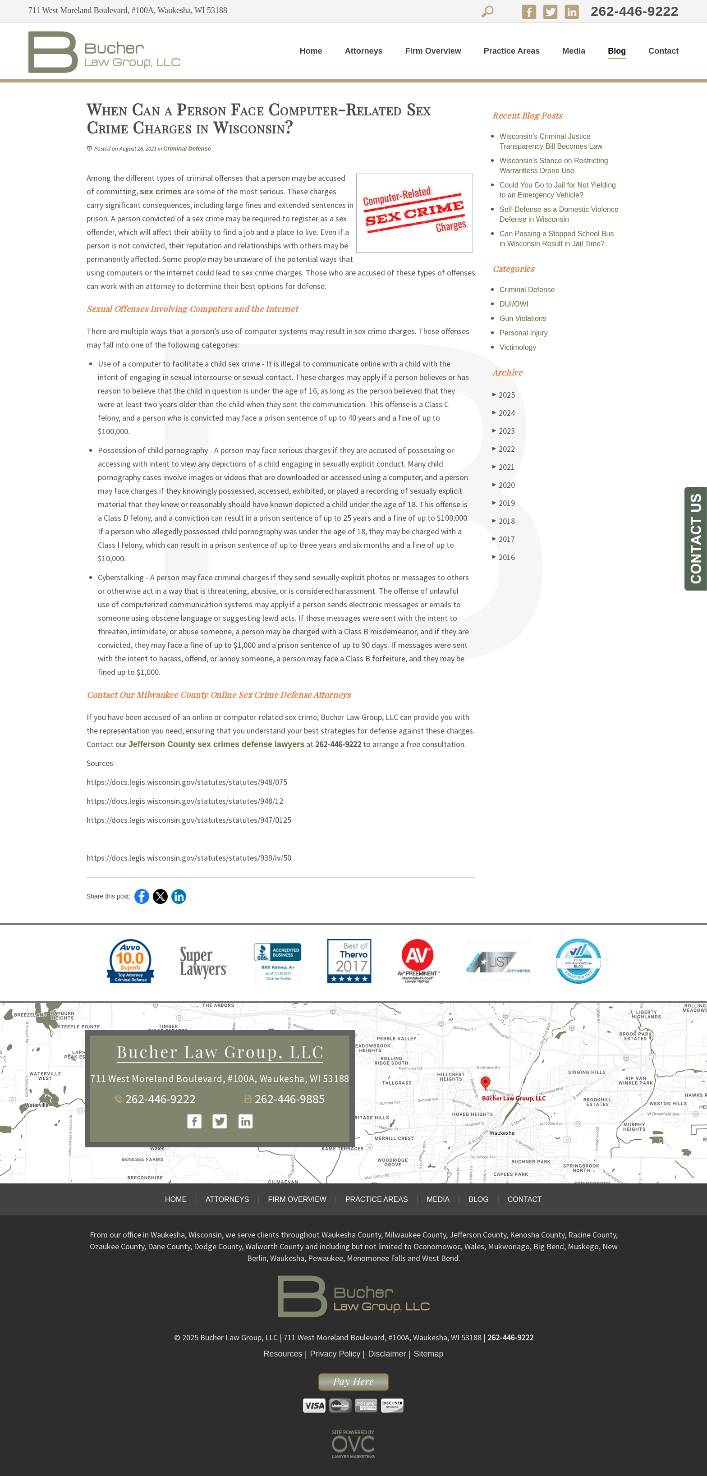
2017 (503, 538)
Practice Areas (512, 50)
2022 (503, 448)
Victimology (518, 347)
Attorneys (364, 50)
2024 (503, 412)
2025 (503, 394)
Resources (282, 1353)
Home (311, 50)
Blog (617, 50)
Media (573, 50)
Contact (663, 50)
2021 (503, 466)
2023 (503, 430)
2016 (503, 557)
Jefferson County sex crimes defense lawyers (216, 744)
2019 (503, 502)
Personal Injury (524, 333)
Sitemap (429, 1353)
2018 (503, 520)
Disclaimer (387, 1353)
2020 (503, 484)
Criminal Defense (187, 148)
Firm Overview (433, 50)
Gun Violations (523, 318)
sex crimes (161, 191)
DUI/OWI (514, 304)
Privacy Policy (335, 1353)
